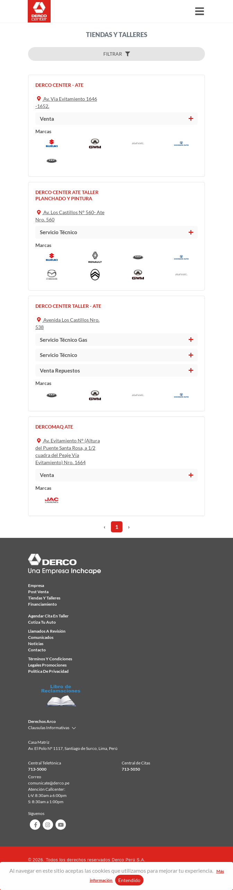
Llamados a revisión (47, 631)
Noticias (35, 643)
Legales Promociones (47, 665)
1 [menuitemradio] (116, 526)
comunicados (40, 637)
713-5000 (37, 769)
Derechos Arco (42, 721)
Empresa (36, 585)
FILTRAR (116, 54)
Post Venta (38, 591)
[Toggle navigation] (199, 11)
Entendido (129, 880)
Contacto (37, 649)
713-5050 (131, 769)
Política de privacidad (48, 671)
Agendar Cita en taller (48, 615)
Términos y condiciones (50, 658)
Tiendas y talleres (44, 597)
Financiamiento (42, 604)
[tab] (116, 118)
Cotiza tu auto (42, 622)
